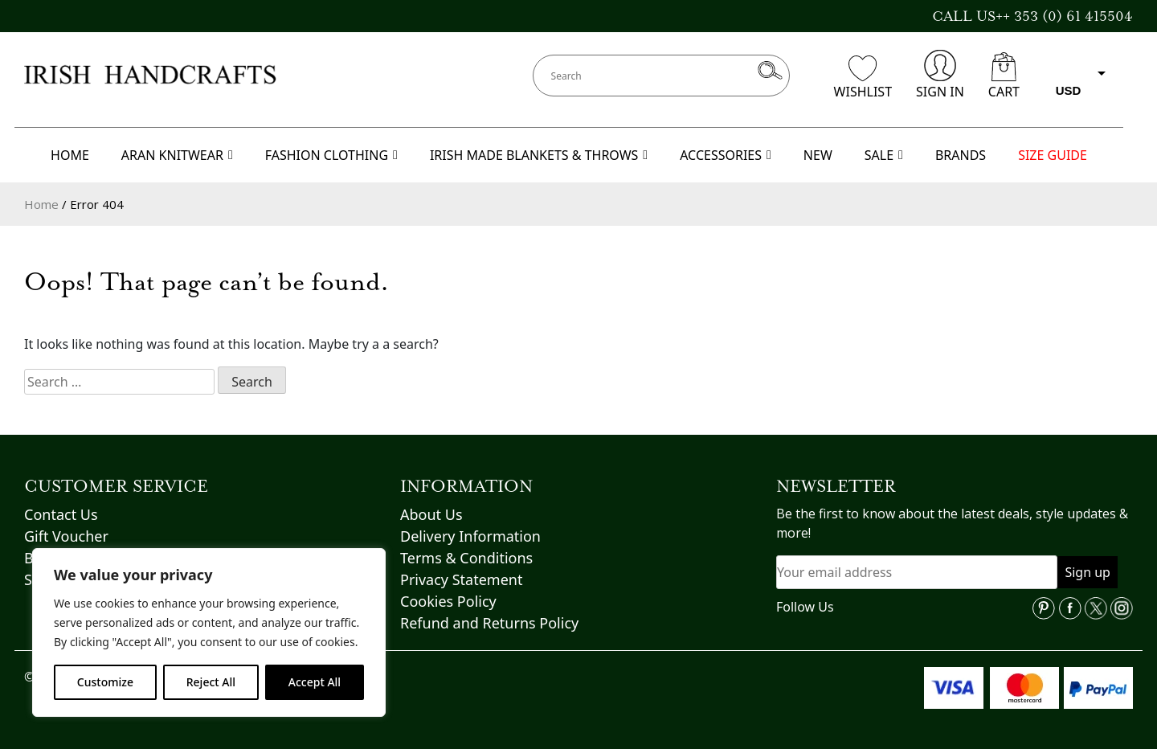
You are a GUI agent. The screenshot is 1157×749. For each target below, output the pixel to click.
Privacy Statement (461, 579)
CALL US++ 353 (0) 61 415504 (1032, 16)
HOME (70, 155)
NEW (817, 155)
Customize (105, 682)
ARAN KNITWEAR (177, 155)
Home (41, 204)
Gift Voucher (66, 536)
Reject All (210, 682)
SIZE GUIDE (1052, 155)
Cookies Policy (448, 601)
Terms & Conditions (466, 557)
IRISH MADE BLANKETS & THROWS (539, 155)
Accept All (314, 682)
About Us (431, 514)
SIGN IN (940, 75)
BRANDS (960, 155)
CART (1004, 76)
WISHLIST (863, 77)
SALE (884, 155)
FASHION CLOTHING (331, 155)
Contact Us (61, 514)
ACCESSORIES (725, 155)
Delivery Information (470, 536)
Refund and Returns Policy (489, 622)
